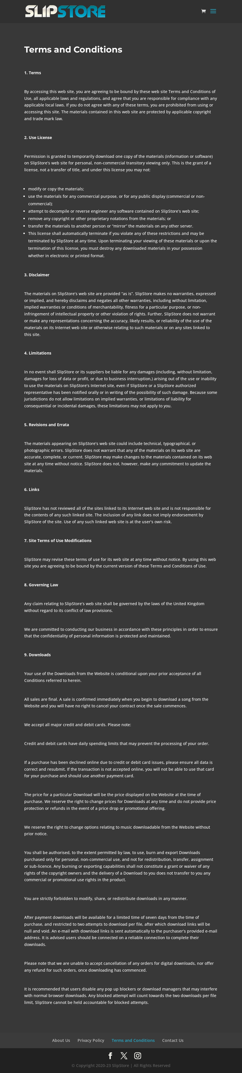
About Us (61, 1040)
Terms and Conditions (133, 1040)
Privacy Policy (91, 1040)
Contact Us (173, 1040)
